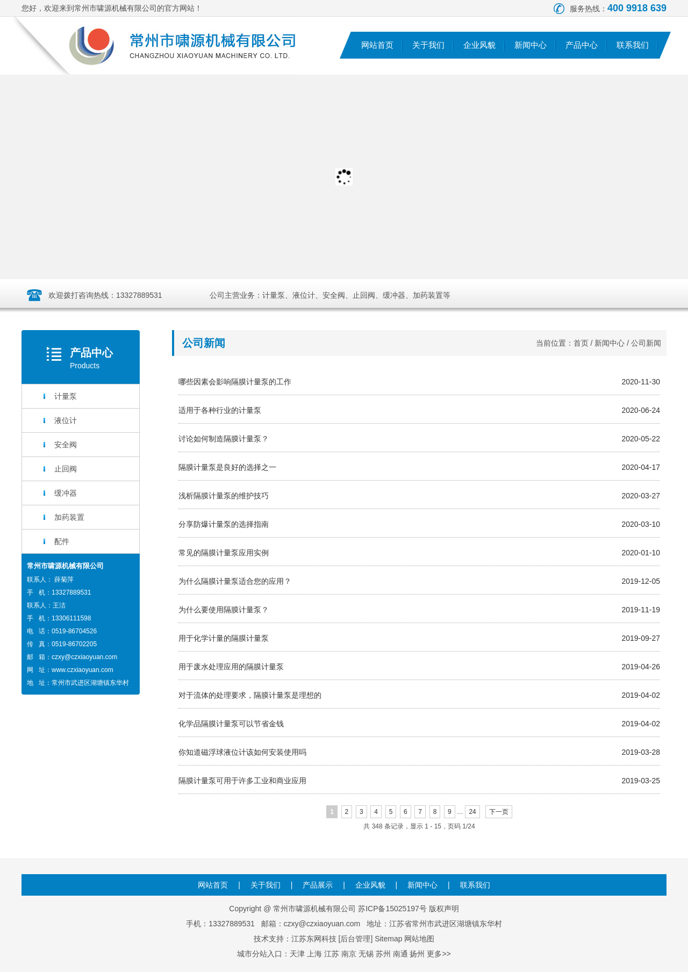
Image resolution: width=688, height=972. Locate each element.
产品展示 (318, 885)
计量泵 (65, 396)
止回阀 (65, 468)
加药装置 (69, 517)
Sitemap (388, 938)
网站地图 (419, 938)
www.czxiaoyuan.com (82, 670)
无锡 (366, 953)
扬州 (417, 953)
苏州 (383, 953)
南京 (348, 953)
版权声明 (444, 908)
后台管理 (355, 938)
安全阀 (65, 444)
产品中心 (581, 44)
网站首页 (377, 44)
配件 (61, 541)
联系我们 (633, 44)
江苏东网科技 (313, 938)
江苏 (331, 953)
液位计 (65, 420)
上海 (314, 953)
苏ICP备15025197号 (392, 908)
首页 (581, 343)
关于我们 (428, 44)
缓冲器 (65, 493)
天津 (297, 953)
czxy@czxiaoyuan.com (84, 657)
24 (472, 812)
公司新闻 (646, 343)
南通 (400, 953)
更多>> (438, 953)
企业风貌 (479, 44)
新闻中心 (530, 44)
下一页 (498, 812)
